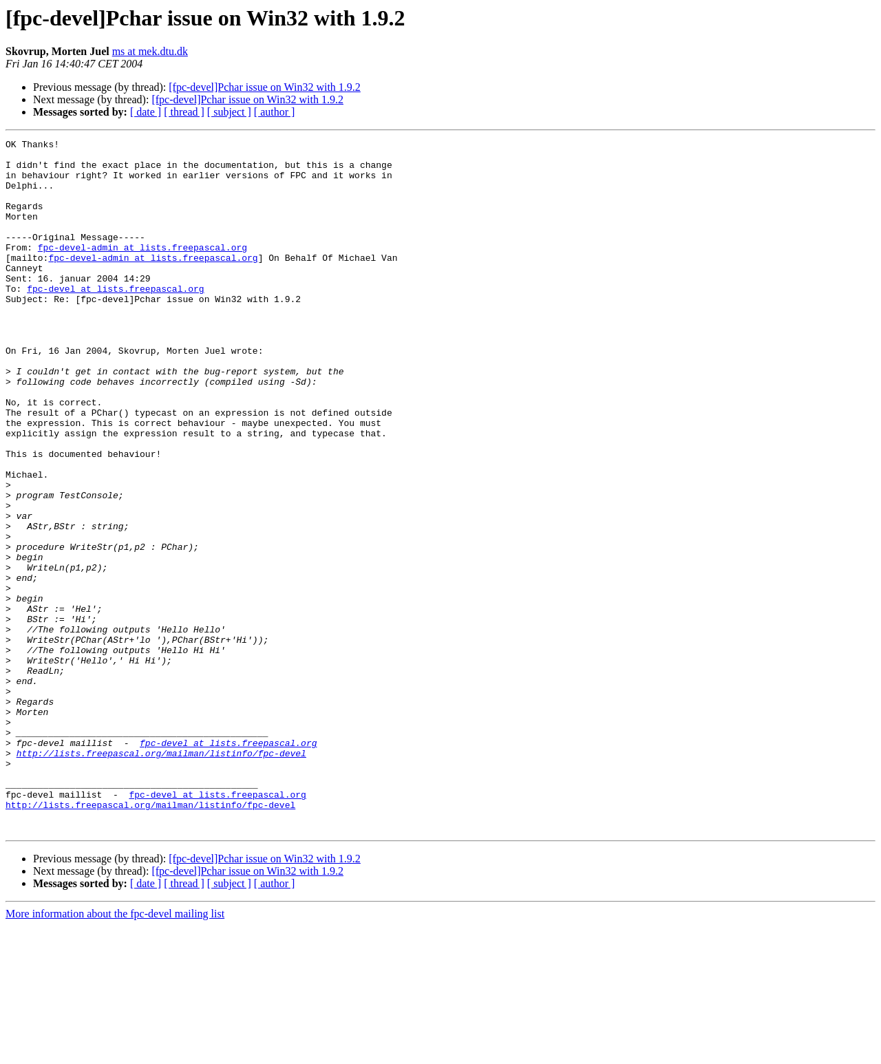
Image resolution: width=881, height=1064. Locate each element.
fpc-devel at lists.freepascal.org (115, 319)
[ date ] (145, 112)
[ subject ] (229, 112)
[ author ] (274, 112)
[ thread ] (184, 112)
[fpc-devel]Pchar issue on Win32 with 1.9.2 (265, 87)
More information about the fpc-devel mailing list (115, 1052)
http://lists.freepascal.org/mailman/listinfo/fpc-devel (161, 877)
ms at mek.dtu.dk (150, 51)
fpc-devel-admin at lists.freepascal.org (142, 270)
